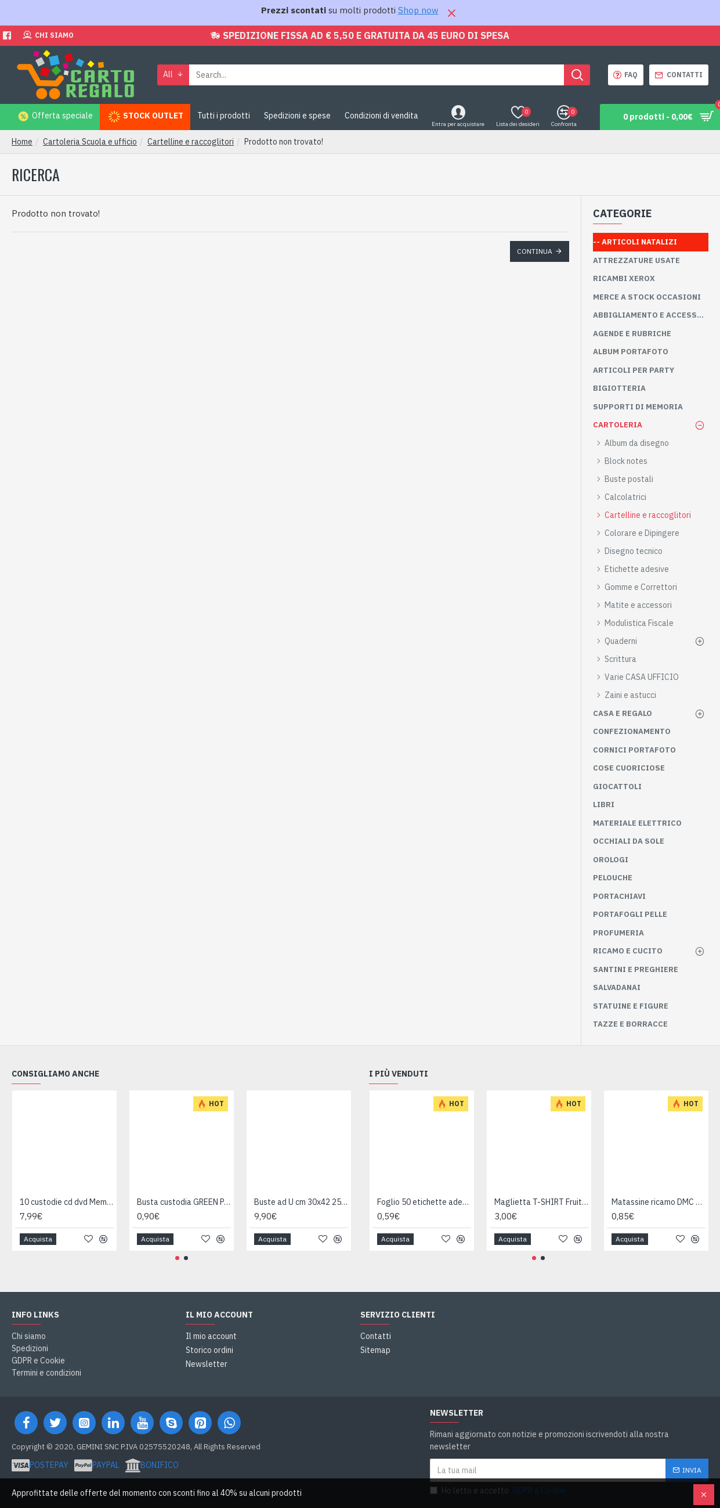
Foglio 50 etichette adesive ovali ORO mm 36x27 (424, 1202)
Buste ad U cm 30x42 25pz (301, 1202)
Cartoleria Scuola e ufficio (90, 141)
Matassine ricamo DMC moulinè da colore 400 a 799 (658, 1202)
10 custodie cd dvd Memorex (67, 1202)
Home (22, 141)
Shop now (418, 10)
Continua (534, 251)
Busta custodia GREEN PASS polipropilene (184, 1202)
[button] (177, 1258)
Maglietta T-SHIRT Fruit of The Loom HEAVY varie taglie (541, 1202)
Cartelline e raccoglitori (190, 141)
